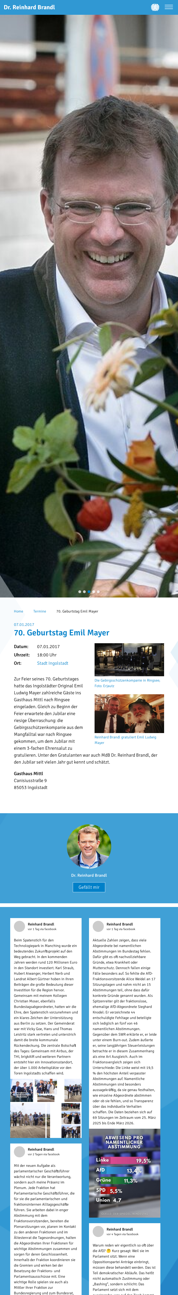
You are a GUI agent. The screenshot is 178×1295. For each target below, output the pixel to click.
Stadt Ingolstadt (52, 663)
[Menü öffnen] (169, 7)
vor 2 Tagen (35, 1154)
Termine (39, 611)
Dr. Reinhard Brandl (89, 875)
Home (18, 611)
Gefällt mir (89, 887)
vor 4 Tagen (114, 1234)
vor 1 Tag (34, 929)
